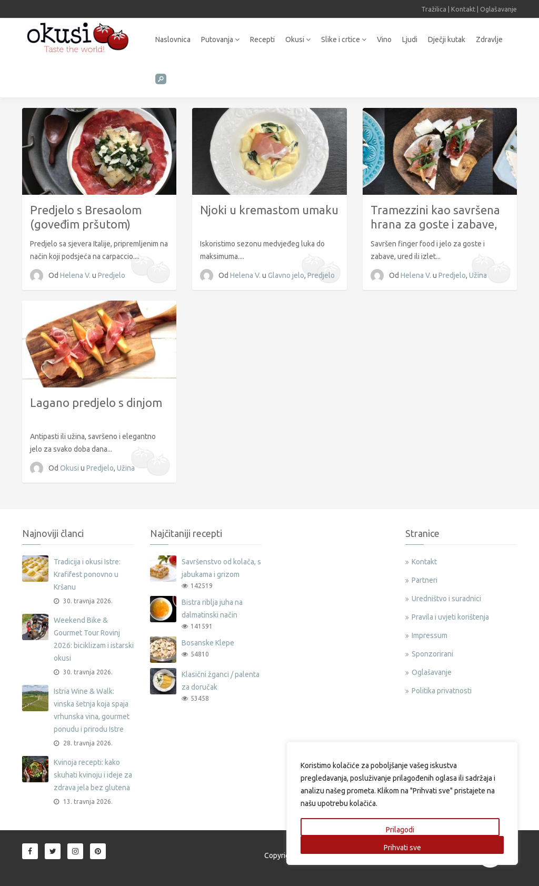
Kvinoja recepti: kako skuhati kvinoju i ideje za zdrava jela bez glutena (93, 775)
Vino (384, 39)
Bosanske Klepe (208, 643)
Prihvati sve (402, 847)
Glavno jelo (286, 275)
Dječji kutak (446, 39)
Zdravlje (489, 39)
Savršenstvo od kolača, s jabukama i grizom (221, 568)
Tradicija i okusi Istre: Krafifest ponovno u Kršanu (87, 574)
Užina (478, 275)
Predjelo (111, 275)
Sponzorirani (432, 654)
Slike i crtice (343, 39)
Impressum (429, 635)
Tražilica (433, 9)
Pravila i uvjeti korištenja (450, 617)
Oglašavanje (498, 9)
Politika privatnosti (442, 690)
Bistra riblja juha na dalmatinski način (212, 608)
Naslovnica (173, 39)
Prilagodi (400, 829)
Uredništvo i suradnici (446, 598)
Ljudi (409, 39)
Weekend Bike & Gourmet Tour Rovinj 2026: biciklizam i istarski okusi (94, 639)
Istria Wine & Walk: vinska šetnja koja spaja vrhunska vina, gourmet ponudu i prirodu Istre (91, 710)
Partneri (424, 580)
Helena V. (76, 275)
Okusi (298, 39)
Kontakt (463, 9)
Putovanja (220, 39)
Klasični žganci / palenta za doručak (220, 680)
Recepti (262, 39)
